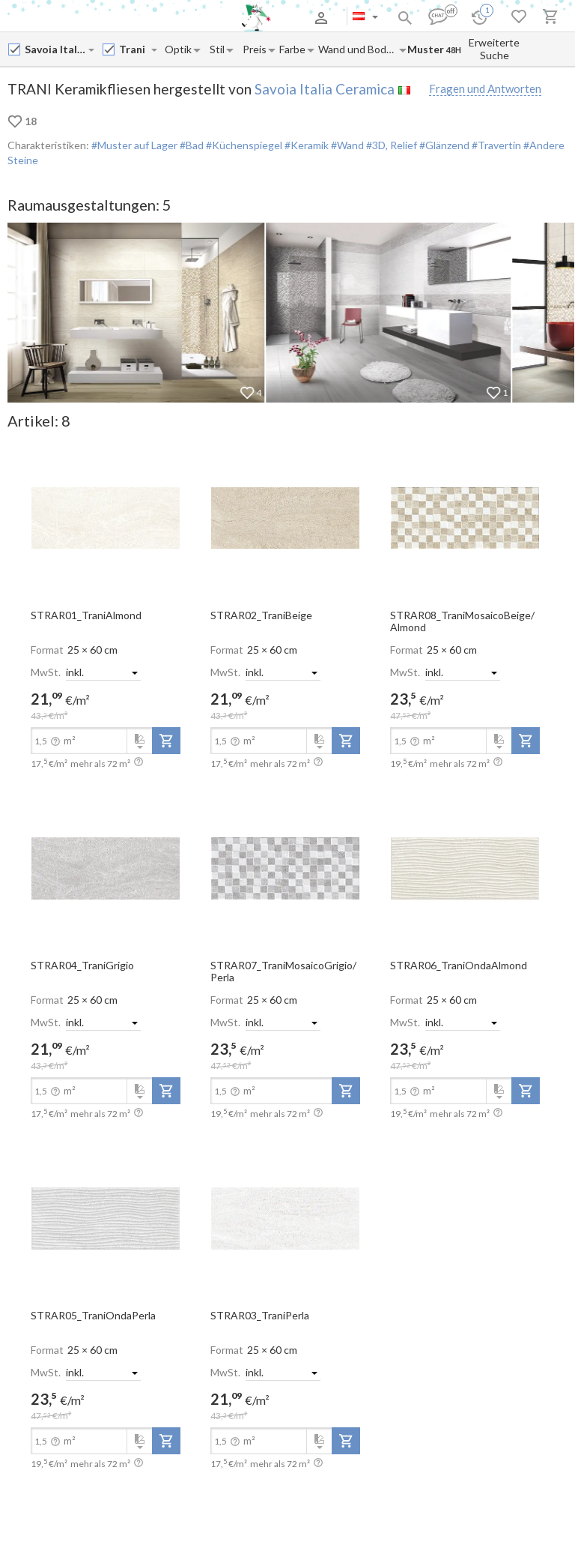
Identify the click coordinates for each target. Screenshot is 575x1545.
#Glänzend (443, 145)
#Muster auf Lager (134, 145)
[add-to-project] (166, 740)
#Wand (346, 145)
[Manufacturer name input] (56, 49)
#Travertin (495, 145)
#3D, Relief (390, 145)
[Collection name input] (134, 49)
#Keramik (305, 145)
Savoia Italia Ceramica (325, 88)
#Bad (190, 145)
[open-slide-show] (105, 517)
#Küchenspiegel (243, 145)
